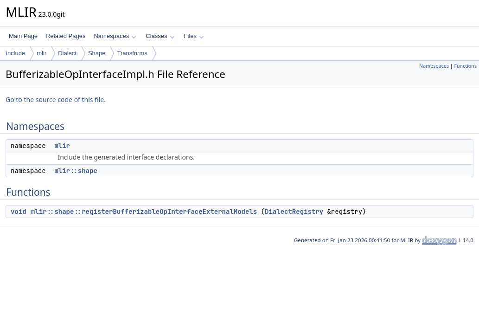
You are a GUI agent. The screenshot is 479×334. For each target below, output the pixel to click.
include (15, 53)
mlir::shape (75, 171)
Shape (97, 53)
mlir (41, 53)
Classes (160, 35)
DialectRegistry (294, 211)
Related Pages (65, 35)
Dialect (67, 53)
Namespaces (115, 35)
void (18, 211)
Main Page (23, 35)
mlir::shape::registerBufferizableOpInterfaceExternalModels (144, 211)
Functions (465, 66)
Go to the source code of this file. (56, 99)
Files (194, 35)
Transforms (132, 53)
